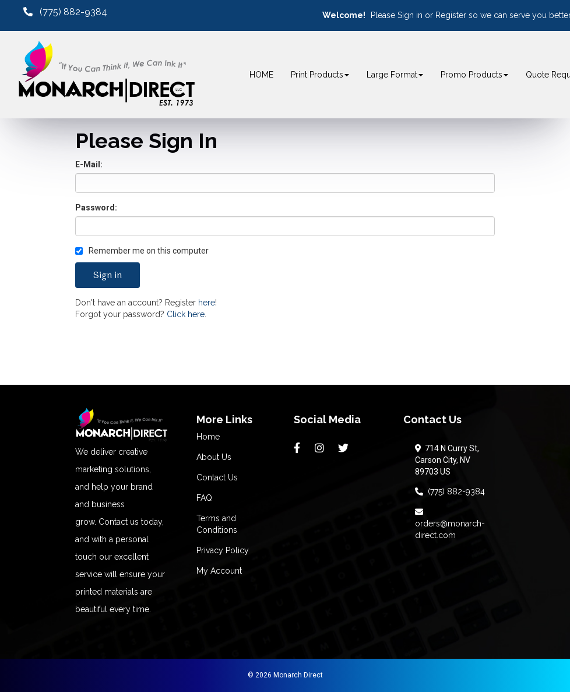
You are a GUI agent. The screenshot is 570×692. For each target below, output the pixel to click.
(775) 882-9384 (450, 491)
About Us (213, 457)
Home (208, 436)
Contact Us (217, 477)
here (206, 302)
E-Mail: (89, 164)
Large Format (395, 74)
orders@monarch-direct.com (450, 523)
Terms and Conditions (216, 524)
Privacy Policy (222, 550)
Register (450, 15)
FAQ (204, 498)
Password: (96, 207)
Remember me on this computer (142, 250)
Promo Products (474, 74)
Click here (186, 314)
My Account (219, 570)
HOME (261, 74)
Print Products (320, 74)
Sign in (410, 15)
